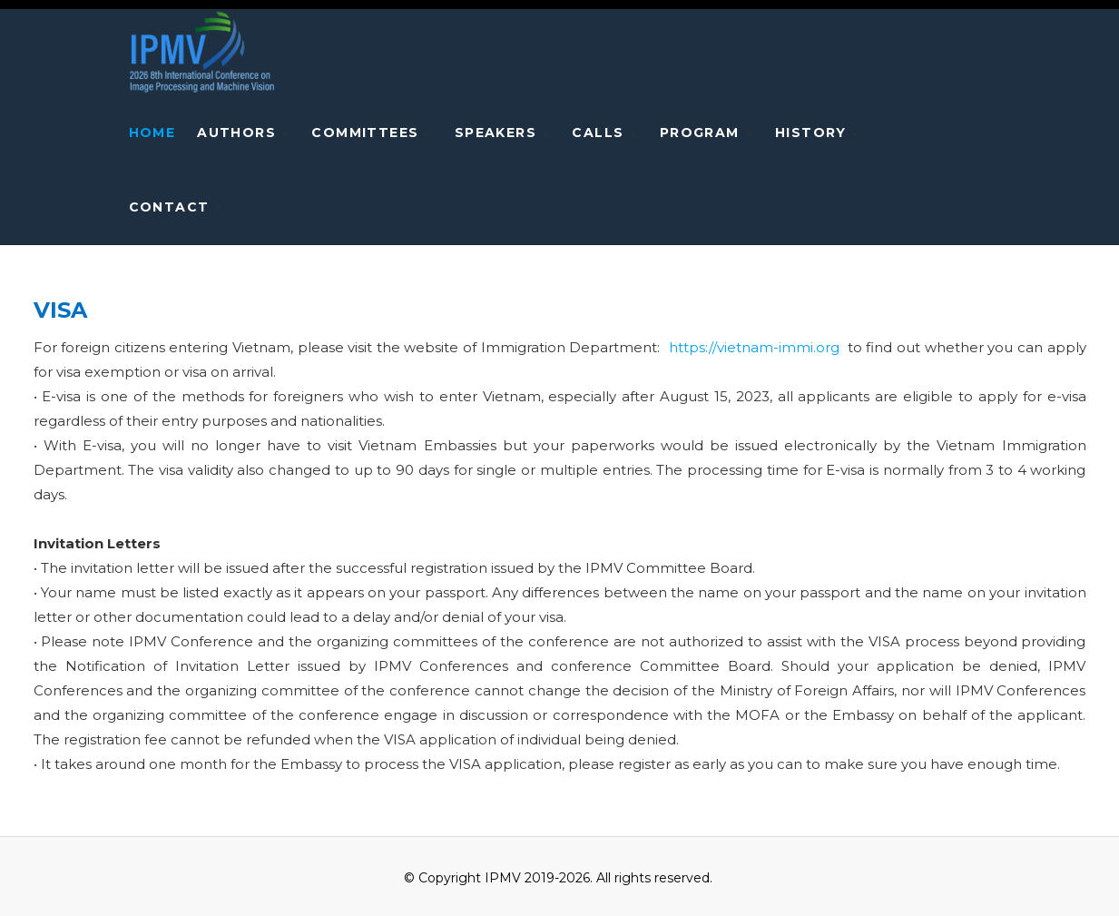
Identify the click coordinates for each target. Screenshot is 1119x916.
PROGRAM (700, 132)
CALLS (597, 132)
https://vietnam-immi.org (754, 347)
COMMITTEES (364, 132)
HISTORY (811, 132)
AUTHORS (236, 132)
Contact (169, 207)
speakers (495, 132)
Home (152, 132)
